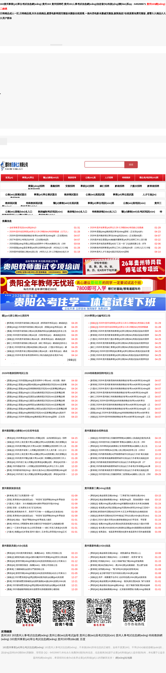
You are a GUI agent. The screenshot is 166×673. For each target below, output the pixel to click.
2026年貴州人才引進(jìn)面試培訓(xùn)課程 (109, 252)
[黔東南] (94, 335)
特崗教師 (126, 177)
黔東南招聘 (153, 186)
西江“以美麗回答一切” (24, 495)
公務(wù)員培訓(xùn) (134, 203)
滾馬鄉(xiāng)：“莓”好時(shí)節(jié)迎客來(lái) (118, 569)
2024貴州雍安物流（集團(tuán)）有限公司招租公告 (39, 553)
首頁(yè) (9, 177)
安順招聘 (70, 186)
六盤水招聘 (136, 186)
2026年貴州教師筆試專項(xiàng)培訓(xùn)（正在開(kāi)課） (116, 235)
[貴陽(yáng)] (12, 327)
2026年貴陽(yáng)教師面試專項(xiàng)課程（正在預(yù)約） (117, 231)
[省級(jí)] (10, 339)
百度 (82, 639)
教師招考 (72, 177)
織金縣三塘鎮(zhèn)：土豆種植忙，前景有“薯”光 (121, 557)
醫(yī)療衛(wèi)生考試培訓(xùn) (138, 211)
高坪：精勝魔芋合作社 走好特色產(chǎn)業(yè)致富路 (122, 577)
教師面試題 (11, 203)
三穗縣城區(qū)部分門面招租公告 (29, 569)
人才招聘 (109, 177)
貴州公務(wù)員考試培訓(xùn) (97, 635)
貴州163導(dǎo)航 (68, 639)
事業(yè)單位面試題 (123, 194)
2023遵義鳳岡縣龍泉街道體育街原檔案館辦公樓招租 (36, 589)
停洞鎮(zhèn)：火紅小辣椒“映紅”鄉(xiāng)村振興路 (121, 561)
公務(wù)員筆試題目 (16, 194)
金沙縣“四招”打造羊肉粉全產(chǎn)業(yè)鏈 (118, 573)
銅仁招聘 (104, 186)
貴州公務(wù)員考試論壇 (64, 635)
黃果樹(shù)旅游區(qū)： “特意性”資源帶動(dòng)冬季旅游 (39, 499)
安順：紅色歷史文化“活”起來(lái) (27, 507)
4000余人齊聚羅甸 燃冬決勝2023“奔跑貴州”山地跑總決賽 (38, 524)
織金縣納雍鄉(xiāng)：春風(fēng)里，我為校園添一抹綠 (124, 499)
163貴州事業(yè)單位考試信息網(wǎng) (21, 4)
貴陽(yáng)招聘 (36, 186)
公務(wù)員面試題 (95, 194)
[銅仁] (9, 343)
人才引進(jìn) (149, 194)
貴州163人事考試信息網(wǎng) (80, 4)
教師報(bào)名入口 (77, 211)
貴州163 (46, 4)
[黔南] (93, 343)
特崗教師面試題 (34, 203)
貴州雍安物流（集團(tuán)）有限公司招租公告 (36, 565)
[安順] (9, 335)
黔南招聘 (119, 186)
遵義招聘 (55, 186)
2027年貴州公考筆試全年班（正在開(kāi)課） (29, 239)
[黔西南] (10, 323)
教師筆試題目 (71, 194)
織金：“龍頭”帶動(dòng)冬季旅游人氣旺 (33, 520)
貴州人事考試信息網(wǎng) (132, 635)
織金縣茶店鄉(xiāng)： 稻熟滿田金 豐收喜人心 (120, 553)
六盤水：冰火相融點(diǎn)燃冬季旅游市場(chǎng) (37, 503)
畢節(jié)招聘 (87, 186)
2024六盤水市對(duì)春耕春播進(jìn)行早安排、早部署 (122, 520)
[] (94, 323)
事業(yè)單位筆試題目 (45, 194)
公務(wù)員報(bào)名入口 (18, 211)
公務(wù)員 (90, 177)
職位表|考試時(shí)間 (148, 177)
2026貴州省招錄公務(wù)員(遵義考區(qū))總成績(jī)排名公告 (40, 331)
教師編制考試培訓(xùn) (50, 211)
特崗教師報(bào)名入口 (104, 211)
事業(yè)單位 (28, 177)
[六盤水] (10, 347)
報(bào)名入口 (11, 184)
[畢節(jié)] (94, 351)
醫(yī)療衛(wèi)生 (51, 177)
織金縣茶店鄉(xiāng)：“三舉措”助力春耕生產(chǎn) (122, 495)
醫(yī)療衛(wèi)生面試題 (66, 203)
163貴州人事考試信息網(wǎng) (30, 635)
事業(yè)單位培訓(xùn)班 (101, 203)
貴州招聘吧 (57, 4)
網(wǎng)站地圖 (123, 657)
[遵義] (9, 331)
